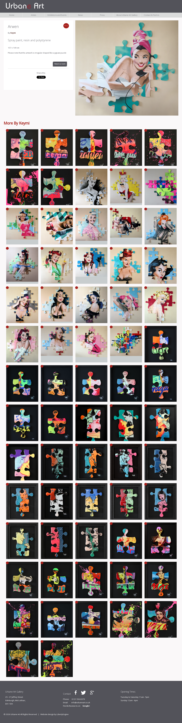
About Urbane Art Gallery (126, 15)
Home (11, 15)
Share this (41, 73)
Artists (33, 15)
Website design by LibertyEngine (54, 714)
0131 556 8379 (78, 699)
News (80, 15)
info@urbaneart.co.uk (80, 702)
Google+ (86, 706)
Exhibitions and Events (57, 15)
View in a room (59, 64)
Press (102, 15)
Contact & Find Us (151, 15)
